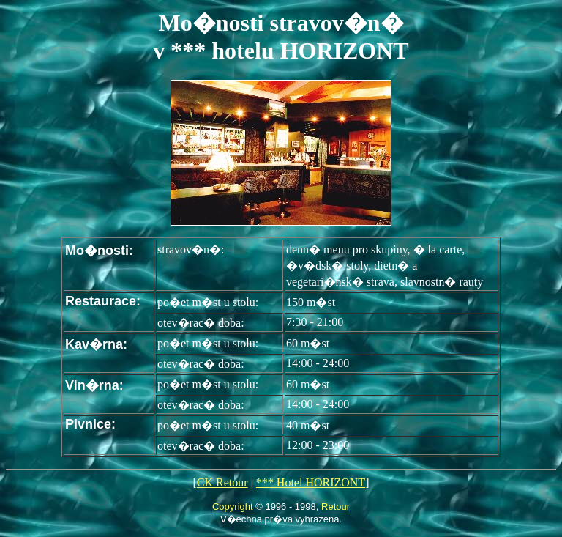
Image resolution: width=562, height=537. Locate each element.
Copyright (232, 506)
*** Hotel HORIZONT (310, 482)
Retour (335, 506)
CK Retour (222, 482)
